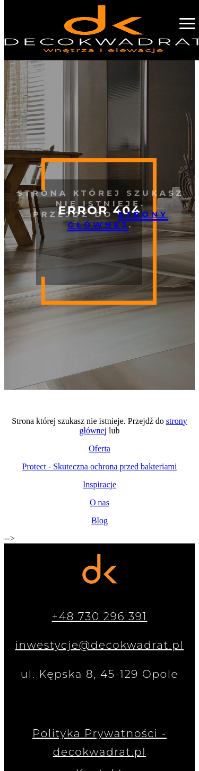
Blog (99, 520)
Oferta (99, 448)
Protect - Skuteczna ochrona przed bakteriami (99, 466)
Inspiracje (99, 484)
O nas (99, 502)
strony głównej (117, 219)
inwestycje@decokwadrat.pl (99, 645)
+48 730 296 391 (100, 616)
